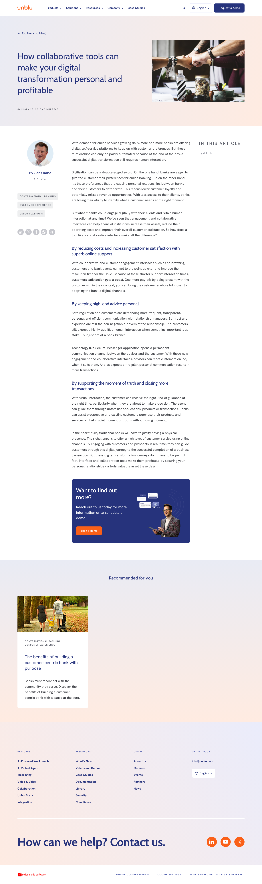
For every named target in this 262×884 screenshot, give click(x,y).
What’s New (84, 761)
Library (80, 788)
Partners (139, 781)
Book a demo (89, 531)
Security (81, 795)
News (137, 788)
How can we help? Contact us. (91, 842)
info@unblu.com (202, 761)
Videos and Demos (88, 768)
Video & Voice (26, 781)
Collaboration (26, 788)
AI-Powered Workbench (33, 761)
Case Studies (136, 8)
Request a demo (229, 8)
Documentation (86, 781)
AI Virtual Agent (28, 768)
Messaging (24, 774)
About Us (140, 761)
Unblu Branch (26, 795)
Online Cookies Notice (132, 874)
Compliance (83, 802)
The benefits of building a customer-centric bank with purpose (51, 662)
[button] (54, 8)
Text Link (205, 153)
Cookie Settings (169, 874)
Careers (139, 768)
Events (138, 774)
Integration (24, 802)
